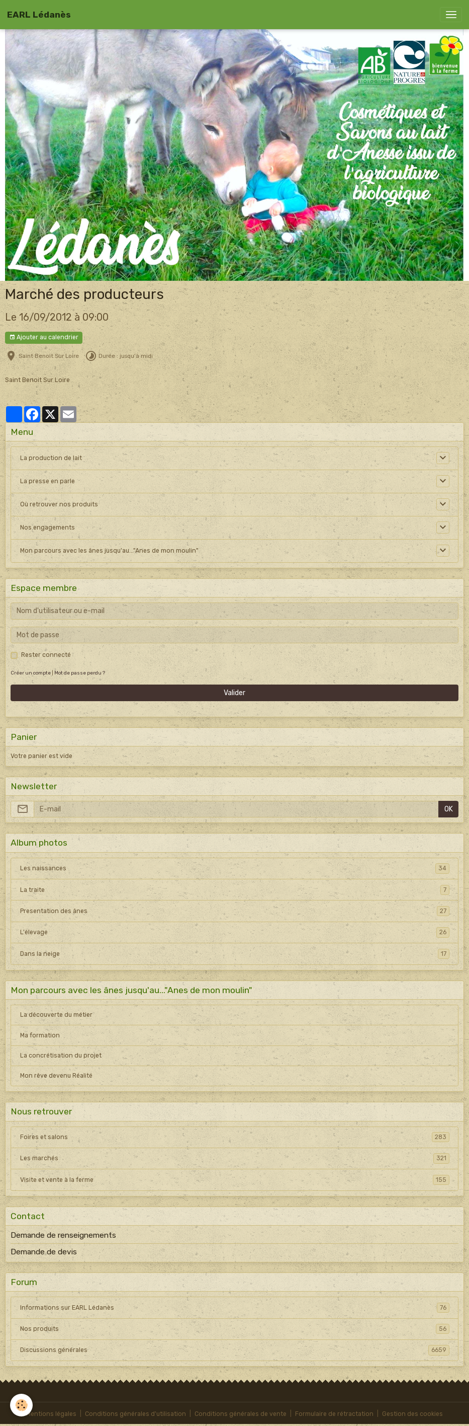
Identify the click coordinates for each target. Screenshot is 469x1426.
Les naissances (234, 868)
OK (448, 809)
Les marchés (234, 1158)
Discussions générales (234, 1350)
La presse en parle (47, 481)
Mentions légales (51, 1413)
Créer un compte (31, 673)
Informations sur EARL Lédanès (234, 1308)
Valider (234, 693)
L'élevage (234, 932)
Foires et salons (234, 1137)
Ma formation (40, 1035)
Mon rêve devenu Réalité (56, 1075)
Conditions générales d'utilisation (135, 1413)
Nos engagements (47, 527)
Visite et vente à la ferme (234, 1180)
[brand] (39, 14)
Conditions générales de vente (241, 1413)
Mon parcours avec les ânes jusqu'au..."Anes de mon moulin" (109, 550)
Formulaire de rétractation (334, 1413)
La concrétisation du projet (61, 1055)
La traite (234, 890)
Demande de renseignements (63, 1235)
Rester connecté (46, 654)
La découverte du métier (56, 1014)
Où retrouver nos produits (59, 504)
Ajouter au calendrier (43, 337)
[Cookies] (21, 1405)
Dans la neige (234, 954)
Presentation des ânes (234, 911)
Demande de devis (44, 1251)
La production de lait (51, 458)
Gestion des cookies (412, 1413)
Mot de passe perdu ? (79, 673)
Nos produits (234, 1329)
